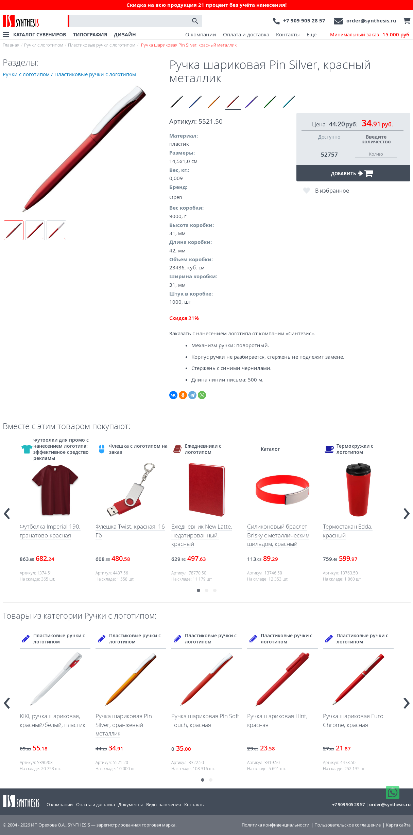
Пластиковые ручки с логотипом (101, 45)
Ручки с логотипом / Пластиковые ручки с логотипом (69, 74)
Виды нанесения (163, 804)
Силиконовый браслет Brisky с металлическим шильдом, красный (278, 535)
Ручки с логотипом (43, 45)
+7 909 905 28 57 (304, 20)
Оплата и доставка (246, 34)
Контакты (288, 34)
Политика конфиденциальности (275, 825)
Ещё (311, 34)
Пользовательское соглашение (347, 825)
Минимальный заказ (370, 35)
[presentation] (7, 510)
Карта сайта (398, 825)
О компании (200, 34)
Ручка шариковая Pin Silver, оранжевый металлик (124, 724)
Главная (11, 45)
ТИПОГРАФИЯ (90, 34)
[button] (198, 590)
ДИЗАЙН (125, 34)
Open (175, 197)
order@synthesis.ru (371, 20)
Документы (130, 804)
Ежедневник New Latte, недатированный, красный (201, 535)
